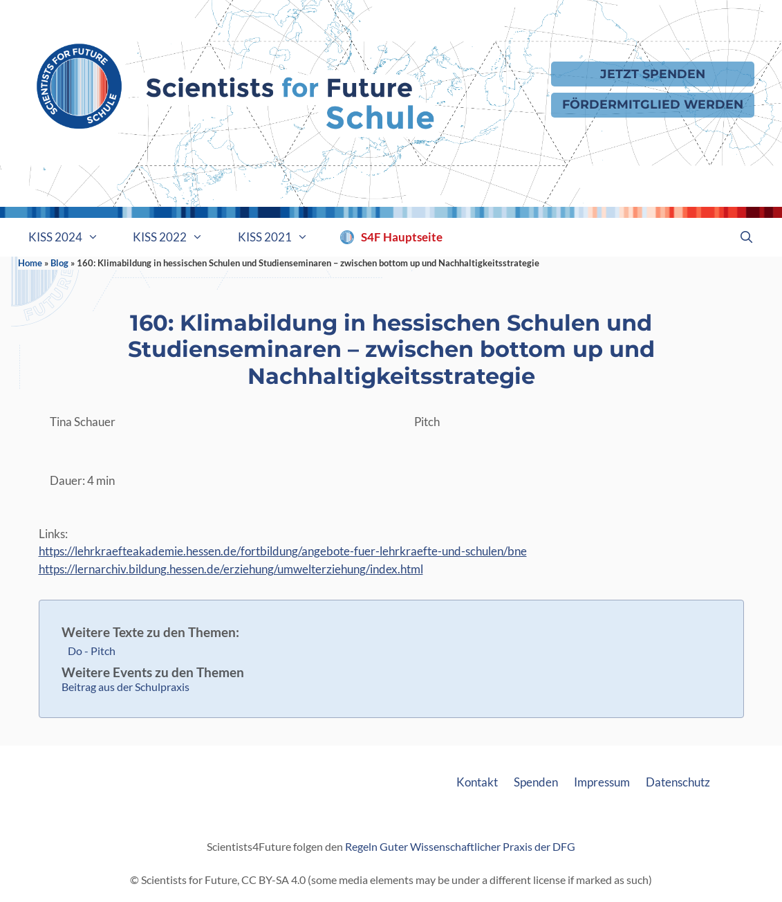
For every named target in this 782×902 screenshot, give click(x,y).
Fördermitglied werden (652, 104)
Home (30, 262)
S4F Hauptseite (402, 237)
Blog (59, 262)
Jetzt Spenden (652, 73)
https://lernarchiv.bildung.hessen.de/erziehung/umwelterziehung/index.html (231, 569)
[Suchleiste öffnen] (747, 237)
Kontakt (477, 782)
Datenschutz (678, 782)
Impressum (602, 782)
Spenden (536, 782)
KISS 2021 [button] (282, 237)
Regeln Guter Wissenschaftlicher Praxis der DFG (460, 846)
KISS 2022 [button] (177, 237)
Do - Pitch (91, 650)
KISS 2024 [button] (72, 237)
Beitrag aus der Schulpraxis (125, 686)
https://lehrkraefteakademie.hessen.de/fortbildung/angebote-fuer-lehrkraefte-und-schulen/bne (283, 551)
